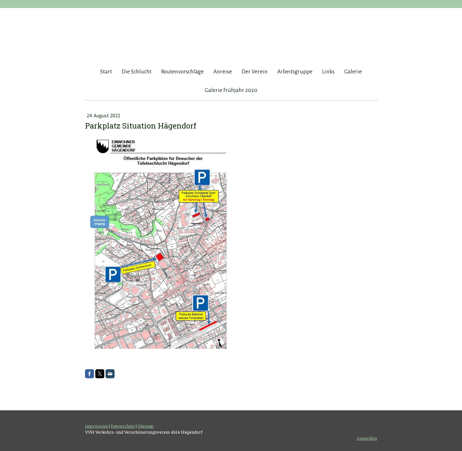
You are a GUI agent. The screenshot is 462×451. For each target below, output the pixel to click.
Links (328, 72)
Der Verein (255, 72)
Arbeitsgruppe (294, 72)
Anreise (222, 72)
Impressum (96, 426)
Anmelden (367, 438)
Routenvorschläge (182, 72)
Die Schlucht (136, 72)
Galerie (353, 72)
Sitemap (146, 426)
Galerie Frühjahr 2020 (231, 90)
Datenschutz (123, 426)
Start (106, 72)
